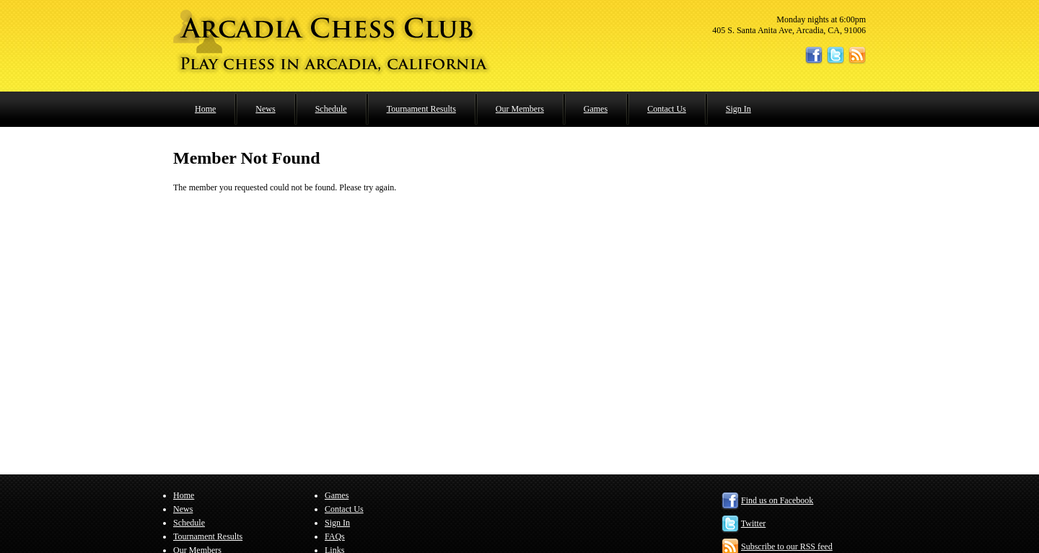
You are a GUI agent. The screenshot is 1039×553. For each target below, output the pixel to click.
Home (205, 109)
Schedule (331, 109)
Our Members (520, 109)
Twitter (753, 523)
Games (596, 109)
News (265, 109)
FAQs (335, 536)
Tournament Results (421, 109)
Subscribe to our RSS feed (787, 546)
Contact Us (666, 109)
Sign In (738, 109)
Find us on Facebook (777, 500)
